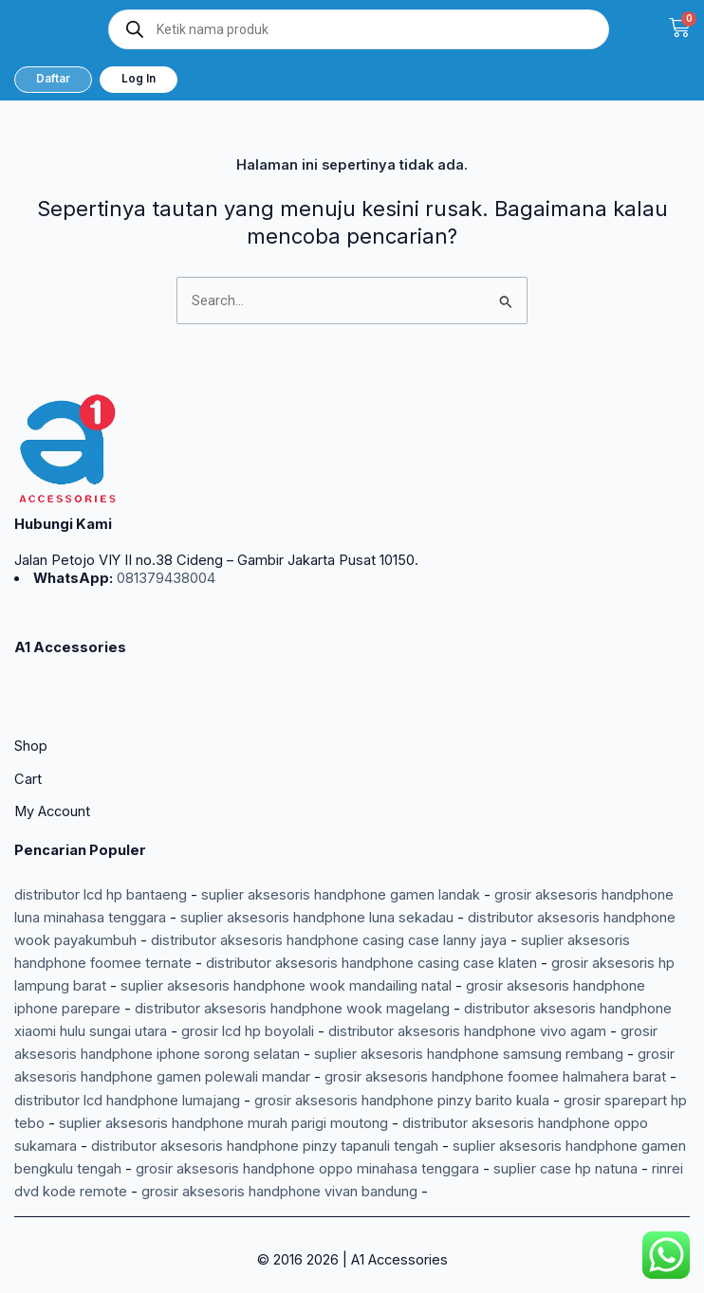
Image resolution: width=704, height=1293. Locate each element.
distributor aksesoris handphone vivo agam (467, 1031)
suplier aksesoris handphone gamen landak (340, 894)
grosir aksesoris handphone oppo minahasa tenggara (307, 1168)
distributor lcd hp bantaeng (100, 894)
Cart (28, 779)
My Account (52, 811)
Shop (30, 746)
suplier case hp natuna (565, 1168)
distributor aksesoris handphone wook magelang (292, 1008)
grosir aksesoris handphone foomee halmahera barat (495, 1076)
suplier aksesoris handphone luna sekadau (317, 917)
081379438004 (164, 578)
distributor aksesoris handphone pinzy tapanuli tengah (264, 1146)
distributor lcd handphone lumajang (127, 1100)
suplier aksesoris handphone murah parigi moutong (223, 1123)
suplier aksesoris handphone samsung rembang (468, 1054)
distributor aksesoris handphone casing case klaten (371, 963)
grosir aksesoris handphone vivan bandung (279, 1191)
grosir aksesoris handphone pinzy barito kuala (401, 1100)
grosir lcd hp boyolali (247, 1031)
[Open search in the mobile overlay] (358, 29)
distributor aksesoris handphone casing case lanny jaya (329, 940)
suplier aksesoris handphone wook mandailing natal (286, 985)
